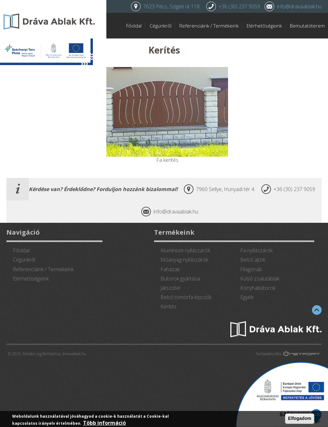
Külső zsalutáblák (259, 278)
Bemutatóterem (307, 25)
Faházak (170, 269)
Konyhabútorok (257, 287)
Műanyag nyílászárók (184, 259)
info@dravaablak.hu (299, 6)
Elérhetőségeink (264, 25)
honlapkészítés (268, 353)
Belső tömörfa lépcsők (185, 297)
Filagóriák (251, 269)
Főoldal (134, 25)
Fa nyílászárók (256, 250)
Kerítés (168, 306)
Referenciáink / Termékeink (209, 25)
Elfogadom (299, 418)
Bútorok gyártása (180, 278)
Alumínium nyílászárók (185, 250)
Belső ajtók (252, 259)
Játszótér (170, 287)
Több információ (104, 423)
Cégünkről (160, 25)
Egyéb (247, 297)
